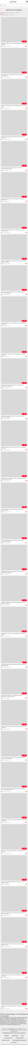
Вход (22, 1035)
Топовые (12, 12)
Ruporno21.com (12, 1028)
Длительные (17, 12)
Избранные (11, 14)
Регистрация (15, 1035)
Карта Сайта (14, 1042)
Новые (2, 12)
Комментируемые (4, 14)
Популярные (6, 12)
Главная (7, 1035)
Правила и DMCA (5, 1040)
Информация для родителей (19, 1040)
